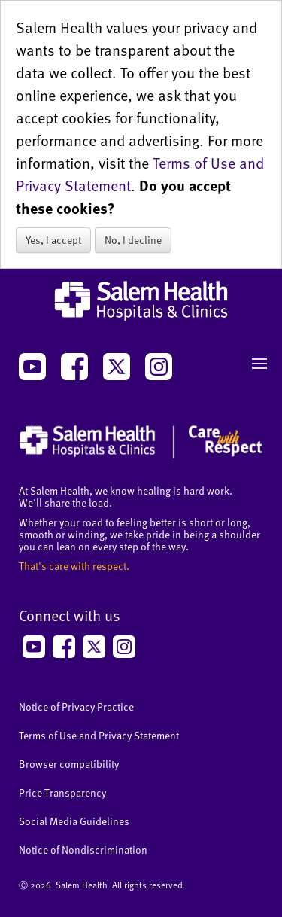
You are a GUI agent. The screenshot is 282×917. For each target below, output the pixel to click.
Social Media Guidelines (74, 821)
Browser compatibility (69, 764)
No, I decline (133, 240)
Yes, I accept (53, 240)
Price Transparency (62, 792)
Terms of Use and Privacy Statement (99, 735)
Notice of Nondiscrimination (83, 850)
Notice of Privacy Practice (76, 706)
